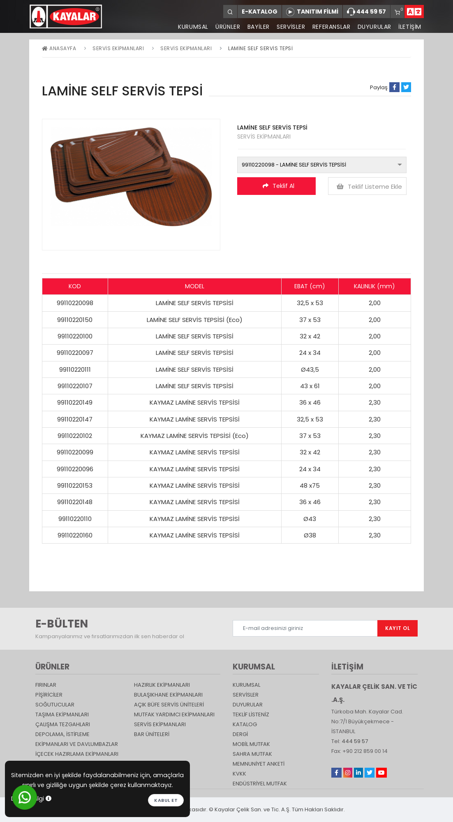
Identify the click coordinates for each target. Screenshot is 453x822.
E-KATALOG (259, 11)
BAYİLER (257, 27)
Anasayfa (59, 48)
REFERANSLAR (331, 27)
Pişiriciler (48, 695)
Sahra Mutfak (252, 754)
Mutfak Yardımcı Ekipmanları (174, 714)
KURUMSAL (191, 27)
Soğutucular (54, 705)
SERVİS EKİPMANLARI (186, 48)
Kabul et (166, 800)
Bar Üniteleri (151, 734)
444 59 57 (366, 11)
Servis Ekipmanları (118, 48)
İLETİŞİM (409, 27)
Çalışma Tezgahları (62, 724)
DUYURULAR (374, 27)
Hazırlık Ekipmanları (162, 685)
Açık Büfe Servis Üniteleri (169, 705)
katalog (245, 724)
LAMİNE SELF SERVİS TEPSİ (260, 48)
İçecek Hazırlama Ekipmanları (76, 754)
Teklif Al (278, 186)
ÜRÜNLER (226, 27)
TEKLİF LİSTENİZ (251, 714)
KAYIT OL (397, 628)
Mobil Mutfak (251, 744)
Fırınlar (45, 685)
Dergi (240, 734)
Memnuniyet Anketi (258, 764)
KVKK (239, 774)
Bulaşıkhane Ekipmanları (168, 695)
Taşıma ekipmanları (62, 714)
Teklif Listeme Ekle (369, 186)
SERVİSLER (290, 27)
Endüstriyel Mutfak (260, 783)
